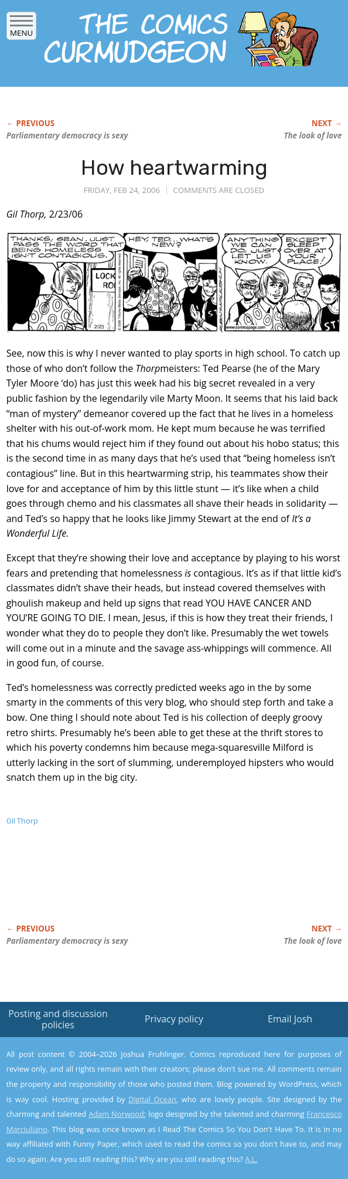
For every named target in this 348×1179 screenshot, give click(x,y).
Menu (21, 29)
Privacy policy (174, 1018)
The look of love (313, 135)
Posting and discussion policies (58, 1019)
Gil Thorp (22, 821)
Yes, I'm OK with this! (248, 1136)
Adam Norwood (116, 1114)
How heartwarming (174, 167)
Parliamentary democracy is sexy (67, 135)
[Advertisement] (143, 887)
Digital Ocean (152, 1099)
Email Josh (290, 1018)
